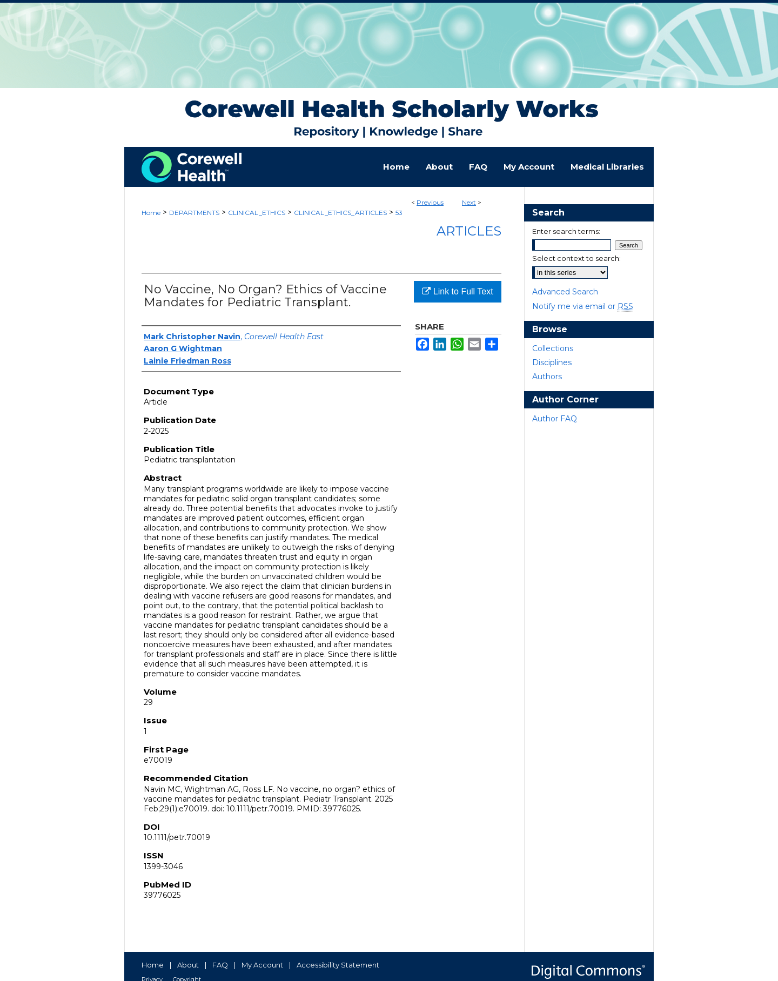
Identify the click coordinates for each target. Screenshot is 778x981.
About (188, 964)
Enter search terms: (566, 231)
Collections (552, 348)
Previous (430, 202)
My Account (262, 964)
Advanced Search (565, 292)
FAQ (220, 964)
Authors (547, 376)
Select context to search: (576, 258)
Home (151, 213)
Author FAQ (554, 419)
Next (469, 202)
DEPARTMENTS (194, 213)
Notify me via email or (582, 306)
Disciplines (552, 362)
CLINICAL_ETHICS (256, 213)
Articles (469, 231)
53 (399, 213)
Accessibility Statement (338, 964)
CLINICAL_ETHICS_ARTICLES (340, 213)
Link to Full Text (457, 291)
